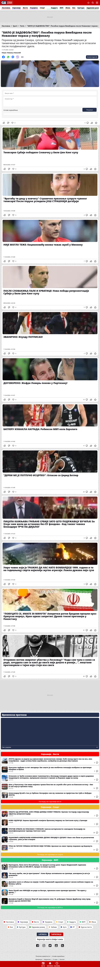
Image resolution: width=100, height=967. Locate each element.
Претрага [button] (93, 3)
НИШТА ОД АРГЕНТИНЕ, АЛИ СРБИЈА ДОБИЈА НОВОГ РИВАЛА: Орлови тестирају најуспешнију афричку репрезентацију (50, 814)
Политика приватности (43, 956)
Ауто (65, 927)
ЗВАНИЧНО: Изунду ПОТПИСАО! (50, 333)
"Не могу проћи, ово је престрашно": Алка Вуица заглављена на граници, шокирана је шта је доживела (50, 875)
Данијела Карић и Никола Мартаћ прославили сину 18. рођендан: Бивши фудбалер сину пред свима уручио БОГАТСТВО (50, 901)
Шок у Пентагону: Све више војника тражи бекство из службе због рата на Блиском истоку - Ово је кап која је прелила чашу (50, 786)
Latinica (42, 934)
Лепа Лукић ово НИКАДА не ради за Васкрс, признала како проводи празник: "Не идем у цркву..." (50, 892)
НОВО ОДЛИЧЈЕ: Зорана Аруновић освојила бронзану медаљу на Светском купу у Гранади (50, 822)
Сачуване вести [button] (88, 3)
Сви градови (6, 747)
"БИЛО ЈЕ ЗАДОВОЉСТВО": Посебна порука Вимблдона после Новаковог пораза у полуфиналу (47, 34)
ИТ (74, 927)
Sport (15, 26)
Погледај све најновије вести (50, 801)
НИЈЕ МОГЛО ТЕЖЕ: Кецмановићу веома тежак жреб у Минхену (50, 241)
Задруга (54, 8)
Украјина (34, 8)
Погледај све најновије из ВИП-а (50, 907)
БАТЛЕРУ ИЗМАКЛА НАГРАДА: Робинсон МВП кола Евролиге (50, 425)
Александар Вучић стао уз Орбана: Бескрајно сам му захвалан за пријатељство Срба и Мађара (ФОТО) (50, 795)
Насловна (6, 8)
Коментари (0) (92, 57)
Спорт (42, 8)
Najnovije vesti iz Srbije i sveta (50, 939)
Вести (25, 8)
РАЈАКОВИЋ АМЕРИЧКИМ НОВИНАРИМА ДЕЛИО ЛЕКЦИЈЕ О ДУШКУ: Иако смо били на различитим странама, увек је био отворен (50, 839)
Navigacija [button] (97, 3)
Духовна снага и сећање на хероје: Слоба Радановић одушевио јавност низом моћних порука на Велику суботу (50, 884)
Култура (80, 8)
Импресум (38, 959)
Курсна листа (86, 927)
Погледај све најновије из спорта (50, 854)
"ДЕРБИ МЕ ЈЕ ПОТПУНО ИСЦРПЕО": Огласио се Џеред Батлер (50, 472)
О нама (55, 959)
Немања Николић (14, 53)
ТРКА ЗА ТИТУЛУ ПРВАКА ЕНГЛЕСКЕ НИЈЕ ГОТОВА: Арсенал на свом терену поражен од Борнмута (50, 848)
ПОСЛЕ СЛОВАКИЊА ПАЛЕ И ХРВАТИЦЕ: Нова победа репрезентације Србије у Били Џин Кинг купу (50, 287)
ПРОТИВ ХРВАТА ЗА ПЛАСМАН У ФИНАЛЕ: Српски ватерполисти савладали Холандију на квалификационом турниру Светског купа (50, 831)
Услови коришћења (10, 110)
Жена (67, 8)
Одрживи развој (38, 927)
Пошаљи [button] (89, 110)
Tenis (22, 26)
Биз (73, 8)
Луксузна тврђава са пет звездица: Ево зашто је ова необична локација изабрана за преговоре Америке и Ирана (50, 769)
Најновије (16, 8)
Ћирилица (56, 934)
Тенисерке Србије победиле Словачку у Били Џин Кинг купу (50, 149)
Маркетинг (47, 959)
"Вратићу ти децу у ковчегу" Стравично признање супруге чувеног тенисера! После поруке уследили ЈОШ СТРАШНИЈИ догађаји (50, 195)
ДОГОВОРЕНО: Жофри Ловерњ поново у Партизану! (50, 379)
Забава (54, 927)
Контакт (62, 959)
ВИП (61, 8)
